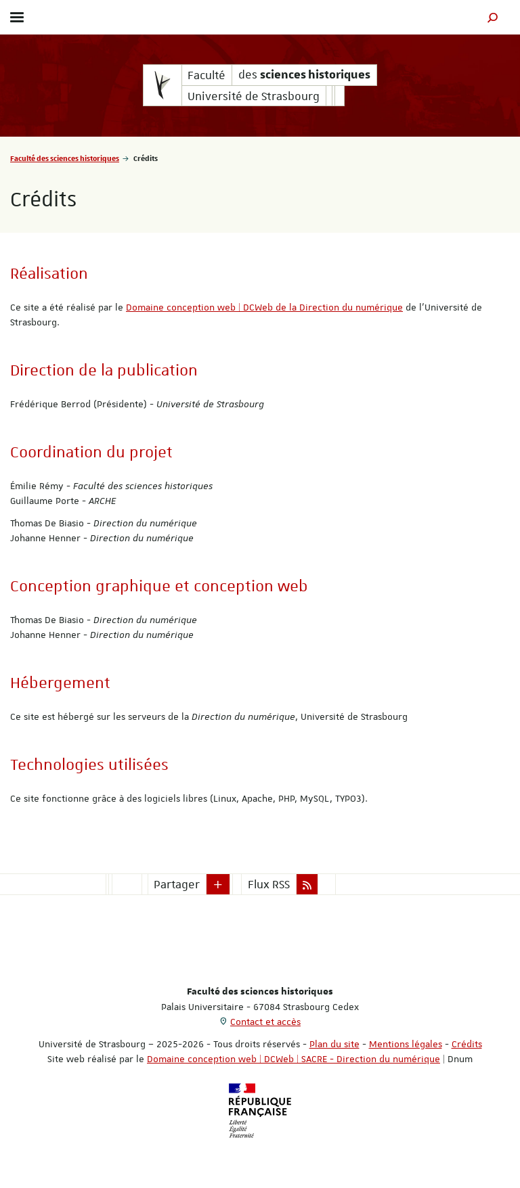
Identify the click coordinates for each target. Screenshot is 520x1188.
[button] (493, 17)
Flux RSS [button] (269, 884)
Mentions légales (405, 1044)
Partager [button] (177, 884)
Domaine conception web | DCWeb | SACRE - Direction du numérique (293, 1059)
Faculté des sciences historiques (64, 158)
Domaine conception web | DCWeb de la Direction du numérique (264, 307)
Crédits (467, 1044)
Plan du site (334, 1044)
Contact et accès (265, 1021)
